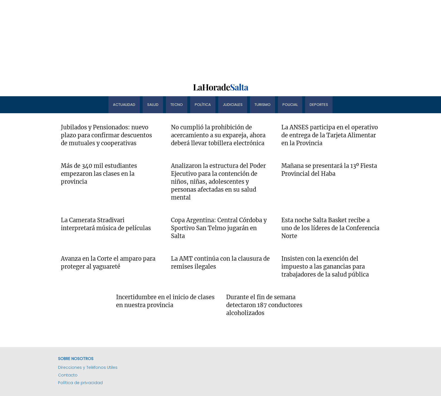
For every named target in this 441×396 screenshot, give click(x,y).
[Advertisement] (170, 39)
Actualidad (124, 104)
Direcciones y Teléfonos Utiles (87, 367)
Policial (290, 104)
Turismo (262, 104)
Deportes (319, 104)
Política (203, 104)
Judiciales (233, 104)
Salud (153, 104)
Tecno (176, 104)
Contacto (68, 375)
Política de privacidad (80, 383)
